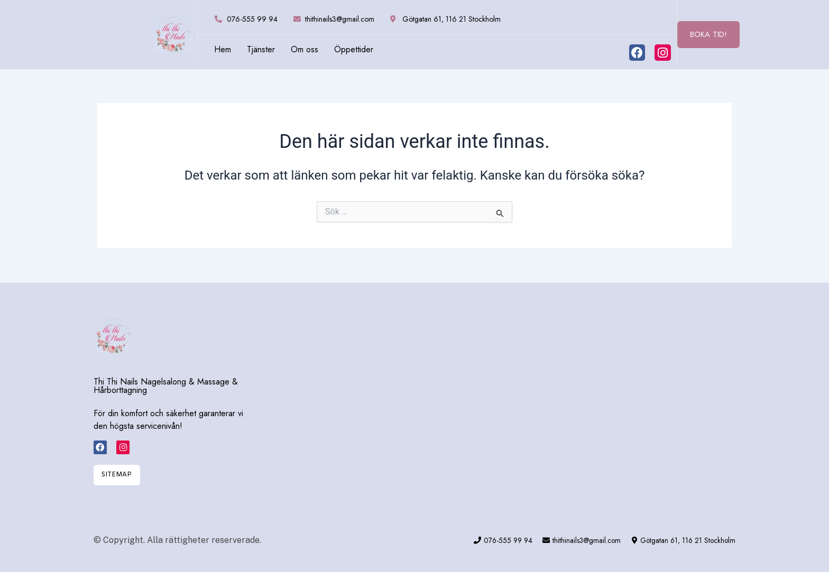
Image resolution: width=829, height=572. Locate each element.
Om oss (304, 49)
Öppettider (353, 49)
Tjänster (261, 49)
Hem (222, 49)
